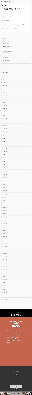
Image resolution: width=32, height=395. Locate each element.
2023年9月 (5, 181)
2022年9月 (5, 217)
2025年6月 (5, 118)
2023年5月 (5, 194)
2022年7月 (5, 223)
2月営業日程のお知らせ (7, 60)
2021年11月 (5, 246)
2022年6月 (5, 227)
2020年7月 (5, 289)
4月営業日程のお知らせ (7, 51)
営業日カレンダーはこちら (7, 28)
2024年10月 (5, 141)
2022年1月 (5, 243)
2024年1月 (5, 167)
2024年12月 (5, 135)
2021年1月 (5, 272)
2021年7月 (5, 256)
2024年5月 (5, 158)
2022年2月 (5, 240)
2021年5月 (5, 263)
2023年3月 (5, 197)
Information (5, 72)
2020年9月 (5, 282)
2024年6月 (5, 154)
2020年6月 (5, 292)
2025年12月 (5, 99)
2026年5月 (5, 82)
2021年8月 (5, 253)
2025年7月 (5, 115)
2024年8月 (5, 148)
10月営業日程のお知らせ (11, 9)
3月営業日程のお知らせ (7, 55)
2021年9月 (5, 250)
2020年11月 (5, 279)
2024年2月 (5, 164)
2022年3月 (5, 236)
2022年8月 (5, 220)
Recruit (16, 382)
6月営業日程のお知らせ (7, 42)
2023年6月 (5, 190)
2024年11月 (5, 138)
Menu (16, 374)
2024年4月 (5, 161)
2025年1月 (5, 131)
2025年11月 (5, 102)
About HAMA (16, 371)
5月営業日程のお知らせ (7, 46)
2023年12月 (5, 171)
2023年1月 (5, 204)
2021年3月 (5, 269)
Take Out (16, 377)
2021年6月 (5, 259)
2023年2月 (5, 200)
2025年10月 (5, 105)
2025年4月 (5, 121)
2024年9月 (5, 144)
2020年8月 (5, 286)
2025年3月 (5, 125)
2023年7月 (5, 187)
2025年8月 (5, 112)
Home (16, 368)
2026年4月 (5, 85)
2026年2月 (5, 92)
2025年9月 (5, 108)
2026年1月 (5, 95)
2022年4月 (5, 233)
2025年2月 (5, 128)
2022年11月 (5, 210)
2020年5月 (5, 295)
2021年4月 (5, 266)
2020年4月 (5, 299)
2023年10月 (5, 177)
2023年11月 (5, 174)
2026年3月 (5, 89)
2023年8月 (5, 184)
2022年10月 (5, 213)
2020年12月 (5, 276)
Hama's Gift (16, 380)
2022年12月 (5, 207)
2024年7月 (5, 151)
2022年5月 (5, 230)
